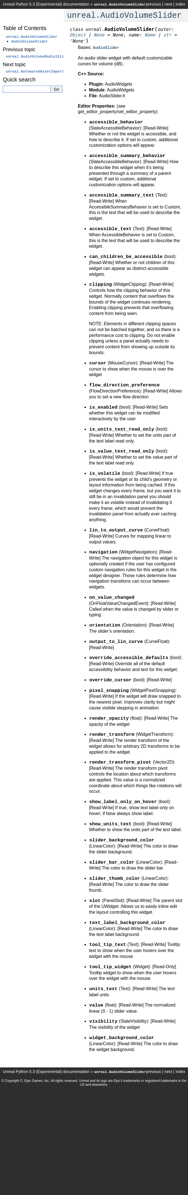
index (180, 4)
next (168, 4)
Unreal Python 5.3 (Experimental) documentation (46, 4)
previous (153, 4)
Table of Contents (24, 28)
